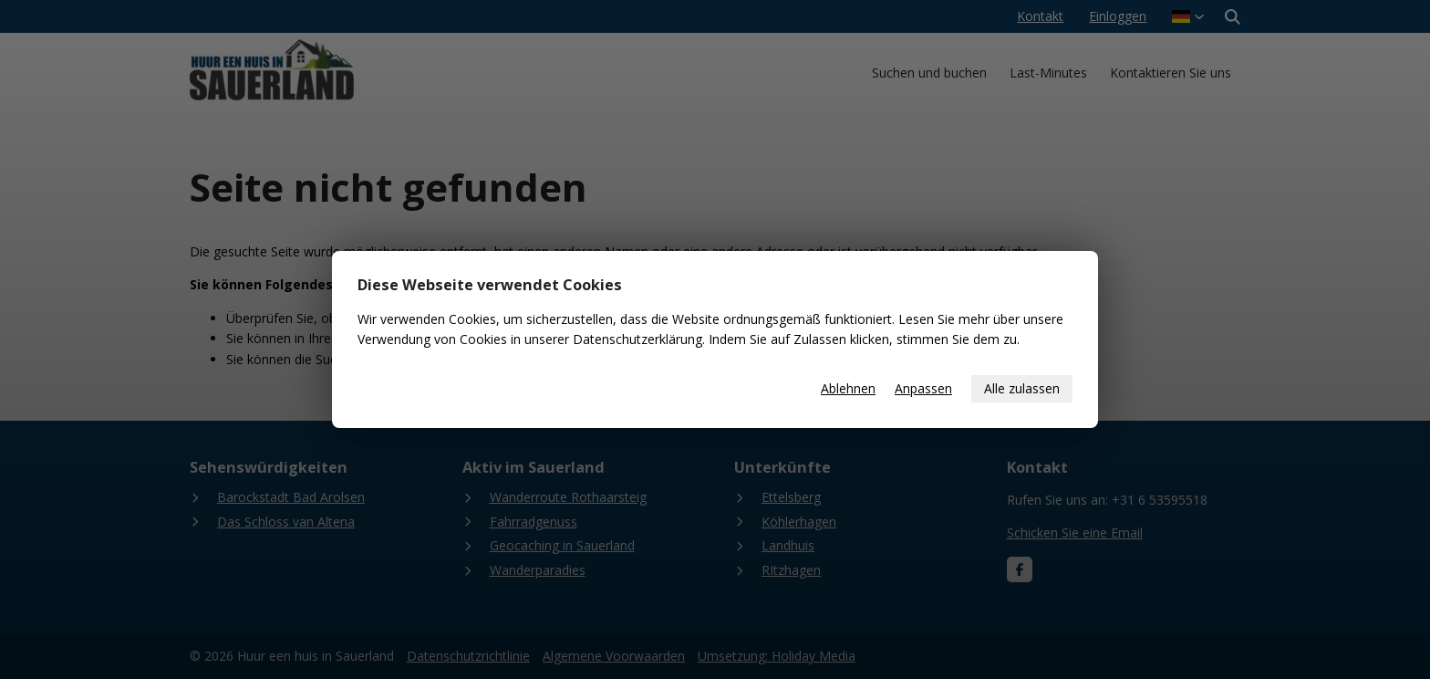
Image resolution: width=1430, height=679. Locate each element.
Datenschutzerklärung (637, 339)
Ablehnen (848, 388)
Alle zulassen (1022, 388)
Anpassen (923, 388)
